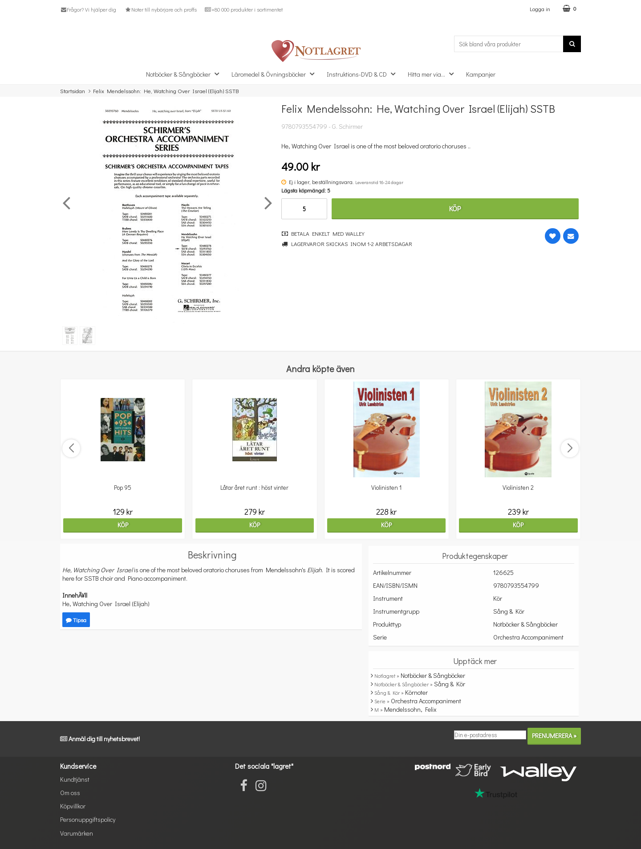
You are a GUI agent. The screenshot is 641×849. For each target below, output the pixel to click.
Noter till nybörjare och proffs (160, 9)
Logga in (540, 8)
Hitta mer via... (433, 74)
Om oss (70, 792)
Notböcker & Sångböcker (185, 74)
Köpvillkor (72, 806)
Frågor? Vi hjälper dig (88, 9)
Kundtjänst (74, 779)
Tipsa (76, 619)
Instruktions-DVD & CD (364, 74)
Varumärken (76, 833)
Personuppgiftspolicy (87, 819)
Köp (455, 208)
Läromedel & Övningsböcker (275, 74)
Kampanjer (480, 74)
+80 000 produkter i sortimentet (244, 9)
